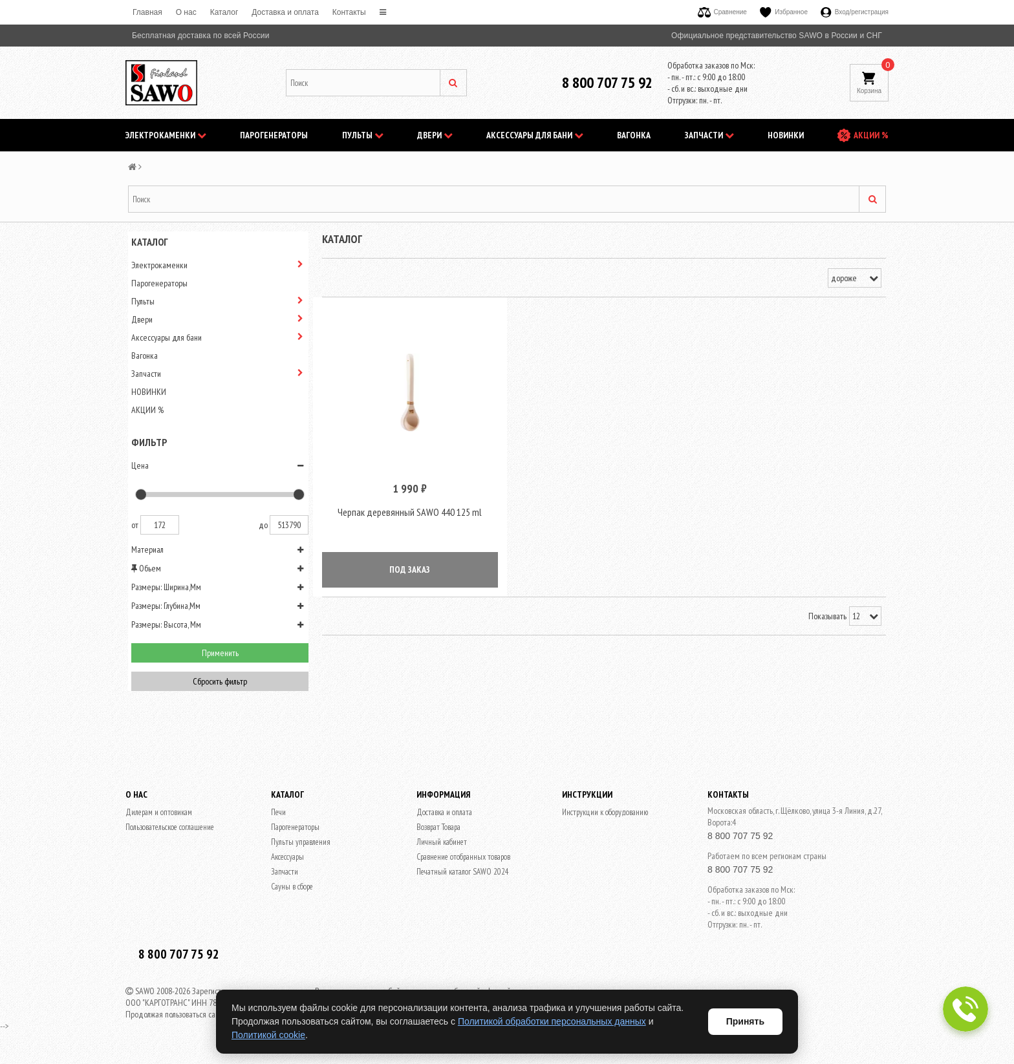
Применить (220, 653)
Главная (147, 12)
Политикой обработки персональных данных (552, 1021)
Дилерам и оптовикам (158, 812)
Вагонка (634, 135)
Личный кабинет (441, 841)
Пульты (362, 135)
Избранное (784, 12)
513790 (289, 525)
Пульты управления (300, 841)
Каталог (224, 12)
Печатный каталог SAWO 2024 (462, 871)
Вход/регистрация (855, 12)
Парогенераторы (274, 135)
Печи (278, 812)
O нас (186, 12)
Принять (745, 1021)
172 (159, 525)
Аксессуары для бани (534, 135)
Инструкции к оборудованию (605, 812)
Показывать (827, 619)
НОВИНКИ (786, 135)
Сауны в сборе (292, 886)
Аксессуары (287, 856)
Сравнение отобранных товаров (463, 856)
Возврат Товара (438, 827)
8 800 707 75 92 (607, 82)
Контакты (349, 12)
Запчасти (709, 135)
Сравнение (722, 12)
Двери (435, 135)
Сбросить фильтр (220, 681)
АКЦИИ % (871, 135)
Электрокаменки (165, 135)
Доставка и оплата (285, 12)
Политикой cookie (268, 1035)
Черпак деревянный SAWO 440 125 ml (410, 514)
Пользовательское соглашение (169, 827)
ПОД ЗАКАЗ (409, 572)
